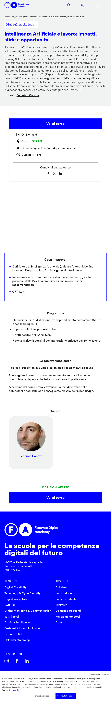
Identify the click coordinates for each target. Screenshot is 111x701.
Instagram (6, 661)
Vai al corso (55, 123)
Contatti (61, 622)
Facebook (16, 661)
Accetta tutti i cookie (65, 696)
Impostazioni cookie (43, 696)
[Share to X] (54, 173)
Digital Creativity (15, 587)
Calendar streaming (17, 640)
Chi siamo (62, 587)
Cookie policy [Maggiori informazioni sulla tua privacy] (14, 690)
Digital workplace (20, 17)
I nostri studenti (66, 599)
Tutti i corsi (11, 616)
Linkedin (27, 661)
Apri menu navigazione (97, 5)
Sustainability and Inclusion (22, 628)
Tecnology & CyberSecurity (22, 593)
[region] (55, 686)
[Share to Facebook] (48, 173)
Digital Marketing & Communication (27, 610)
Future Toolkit (13, 634)
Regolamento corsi (68, 616)
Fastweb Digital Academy (43, 529)
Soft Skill (10, 605)
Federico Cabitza (28, 95)
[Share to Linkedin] (60, 173)
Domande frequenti (68, 610)
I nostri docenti (65, 593)
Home (7, 17)
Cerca (68, 5)
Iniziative (61, 605)
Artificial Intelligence (18, 622)
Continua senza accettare (99, 674)
